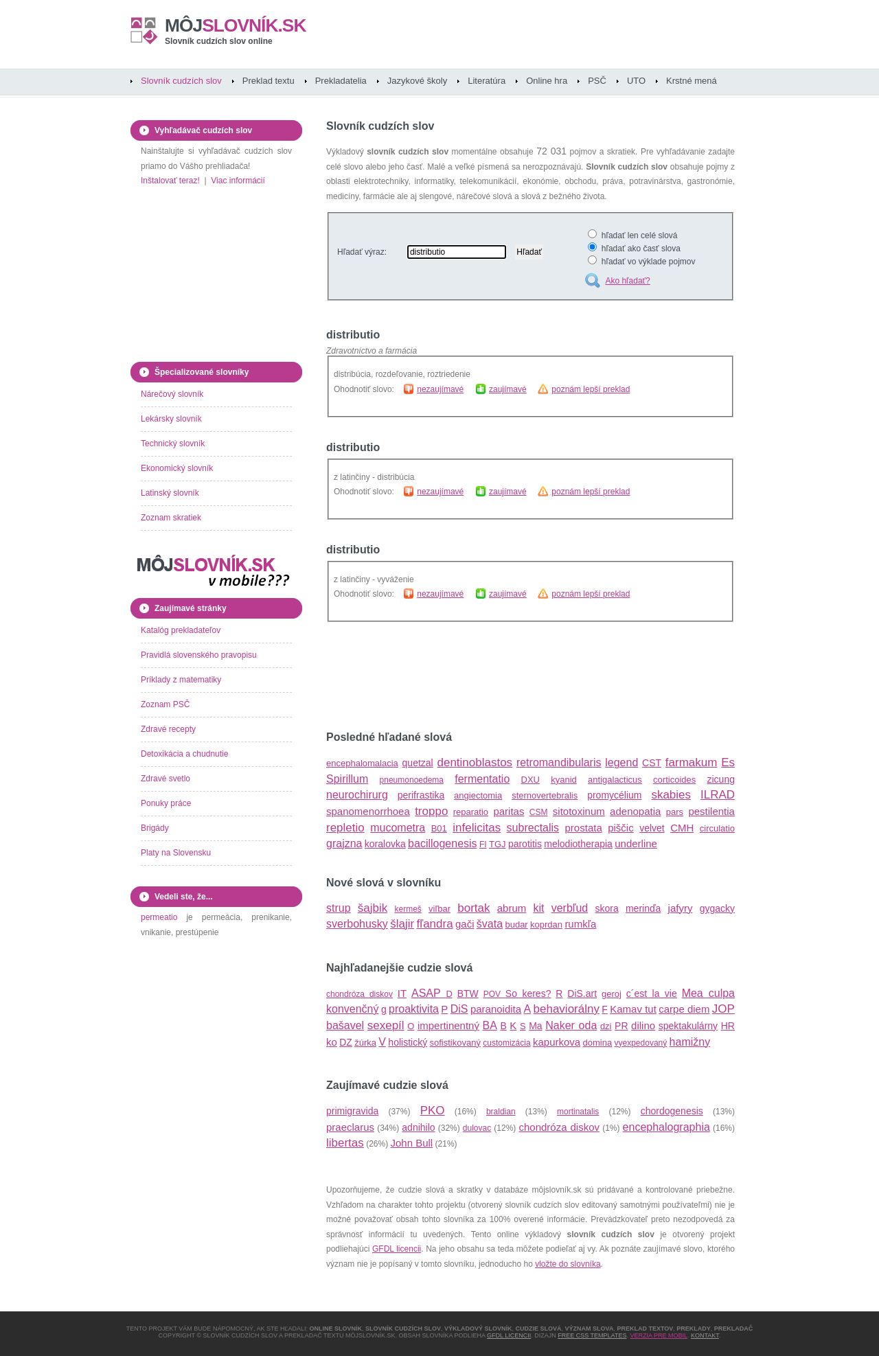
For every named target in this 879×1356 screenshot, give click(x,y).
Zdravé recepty (168, 729)
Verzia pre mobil (658, 1335)
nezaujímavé (440, 389)
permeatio (159, 917)
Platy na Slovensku (176, 853)
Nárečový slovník (172, 394)
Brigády (155, 828)
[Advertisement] (487, 677)
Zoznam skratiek (171, 517)
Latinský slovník (170, 493)
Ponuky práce (166, 803)
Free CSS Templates (592, 1335)
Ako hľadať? (627, 281)
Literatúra (486, 81)
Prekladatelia (341, 81)
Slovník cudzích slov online (219, 41)
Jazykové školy (417, 81)
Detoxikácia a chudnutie (184, 754)
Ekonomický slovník (177, 468)
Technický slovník (173, 443)
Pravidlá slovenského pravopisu (199, 655)
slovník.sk (235, 25)
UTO (636, 81)
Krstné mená (691, 81)
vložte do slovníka (567, 1264)
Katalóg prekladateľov (180, 630)
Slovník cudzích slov (181, 81)
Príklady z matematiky (181, 680)
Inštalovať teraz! (170, 180)
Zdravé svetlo (165, 778)
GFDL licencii (396, 1249)
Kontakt (705, 1335)
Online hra (546, 81)
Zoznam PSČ (165, 704)
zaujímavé (508, 389)
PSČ (597, 81)
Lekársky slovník (171, 419)
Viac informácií (237, 180)
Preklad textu (268, 81)
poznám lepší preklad (590, 389)
